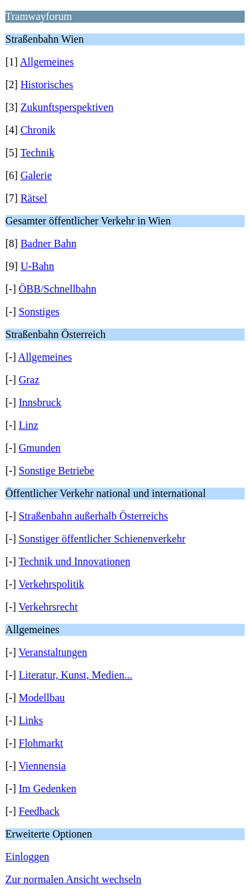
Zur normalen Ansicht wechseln (73, 879)
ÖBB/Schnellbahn (57, 289)
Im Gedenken (48, 788)
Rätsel (34, 198)
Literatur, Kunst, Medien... (75, 675)
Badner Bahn (49, 243)
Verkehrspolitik (52, 584)
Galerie (36, 175)
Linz (28, 425)
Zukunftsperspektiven (67, 107)
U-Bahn (38, 266)
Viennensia (42, 765)
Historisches (47, 84)
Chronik (38, 130)
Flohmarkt (41, 743)
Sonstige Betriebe (56, 470)
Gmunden (40, 448)
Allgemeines (47, 61)
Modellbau (42, 697)
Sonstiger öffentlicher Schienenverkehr (102, 538)
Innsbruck (40, 402)
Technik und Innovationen (75, 561)
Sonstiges (39, 311)
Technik (37, 152)
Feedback (39, 811)
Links (31, 720)
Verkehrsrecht (48, 606)
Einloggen (27, 856)
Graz (29, 379)
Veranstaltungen (53, 652)
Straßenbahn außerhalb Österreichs (93, 516)
